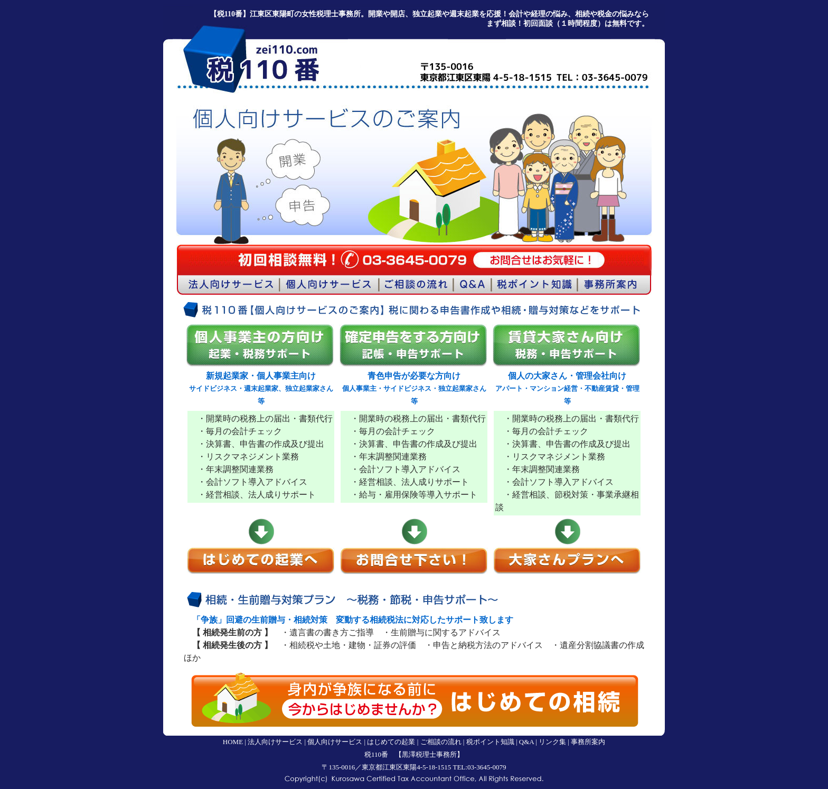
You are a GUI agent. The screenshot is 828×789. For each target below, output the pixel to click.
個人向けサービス (334, 742)
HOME (233, 742)
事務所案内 (588, 742)
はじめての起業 (391, 742)
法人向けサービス (275, 742)
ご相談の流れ (441, 742)
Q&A (526, 742)
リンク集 (552, 742)
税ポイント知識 (490, 742)
